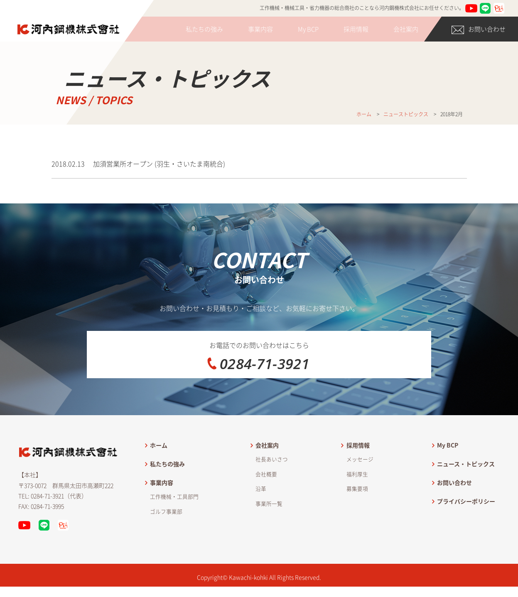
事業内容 (260, 29)
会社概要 (266, 495)
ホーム (158, 466)
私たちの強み (204, 29)
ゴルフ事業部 (166, 532)
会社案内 (405, 29)
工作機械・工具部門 (174, 517)
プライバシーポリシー (466, 522)
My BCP (308, 29)
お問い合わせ (479, 29)
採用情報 (356, 29)
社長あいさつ (271, 480)
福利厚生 (357, 495)
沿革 (260, 510)
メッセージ (359, 480)
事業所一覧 (268, 524)
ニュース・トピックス (466, 484)
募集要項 (357, 510)
